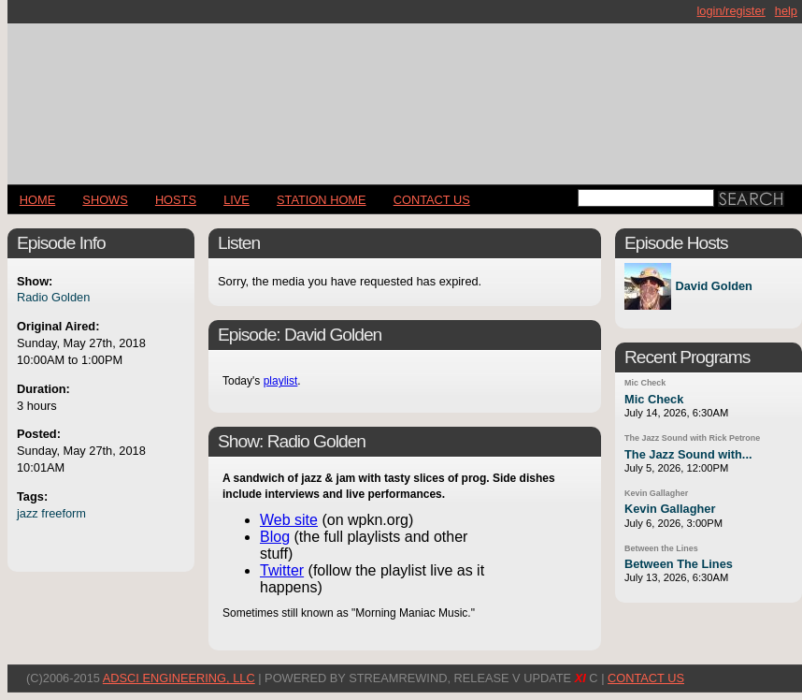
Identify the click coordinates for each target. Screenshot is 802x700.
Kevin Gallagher (656, 493)
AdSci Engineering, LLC (179, 678)
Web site (289, 520)
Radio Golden (53, 297)
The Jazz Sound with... (688, 454)
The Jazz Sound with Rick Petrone (692, 438)
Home (37, 200)
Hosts (175, 200)
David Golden (713, 287)
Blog (275, 537)
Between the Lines (661, 548)
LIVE (236, 200)
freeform (63, 513)
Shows (104, 200)
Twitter (282, 570)
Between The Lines (678, 564)
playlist (281, 380)
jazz (27, 513)
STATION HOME (321, 200)
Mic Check (645, 382)
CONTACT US (432, 200)
